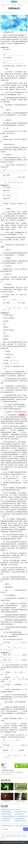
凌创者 (11, 842)
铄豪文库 (11, 835)
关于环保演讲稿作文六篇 (21, 816)
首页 (8, 5)
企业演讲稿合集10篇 (6, 818)
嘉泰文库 (3, 838)
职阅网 (7, 835)
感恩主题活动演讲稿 (6, 814)
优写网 (14, 835)
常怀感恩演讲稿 (5, 820)
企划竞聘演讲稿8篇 (6, 811)
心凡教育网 (23, 835)
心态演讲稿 (17, 809)
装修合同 (20, 5)
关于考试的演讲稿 (19, 814)
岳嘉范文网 (18, 835)
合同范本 (13, 5)
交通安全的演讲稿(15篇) (21, 820)
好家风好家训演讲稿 (20, 818)
